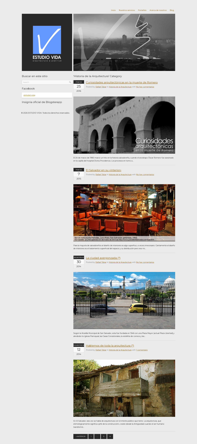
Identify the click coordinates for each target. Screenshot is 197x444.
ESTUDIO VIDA (29, 95)
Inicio (113, 10)
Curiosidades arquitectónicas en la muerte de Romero (122, 82)
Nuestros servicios (127, 10)
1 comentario (142, 350)
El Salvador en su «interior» (103, 170)
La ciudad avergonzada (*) (103, 257)
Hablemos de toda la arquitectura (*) (110, 345)
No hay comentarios (145, 87)
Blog (172, 10)
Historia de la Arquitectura (120, 87)
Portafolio (142, 10)
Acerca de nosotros (158, 10)
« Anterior (81, 436)
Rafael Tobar (100, 87)
